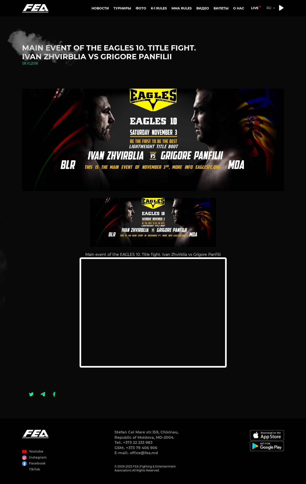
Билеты (221, 8)
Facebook (37, 463)
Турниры (122, 8)
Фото (141, 8)
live (254, 8)
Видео (202, 8)
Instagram (38, 457)
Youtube (36, 451)
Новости (100, 8)
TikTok (34, 469)
